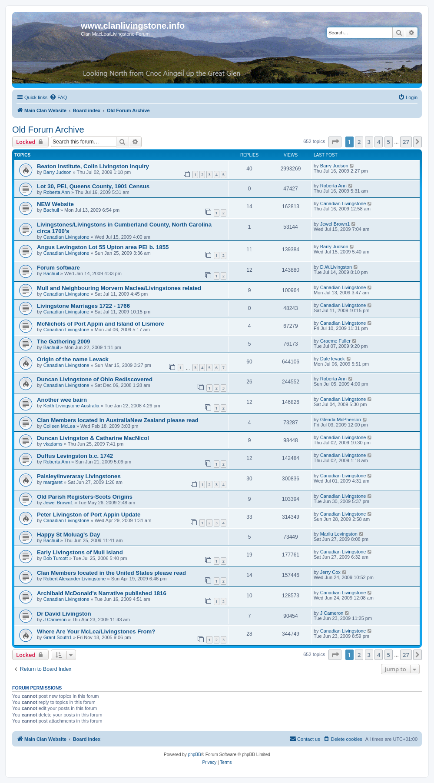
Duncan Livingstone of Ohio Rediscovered (94, 379)
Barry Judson (57, 172)
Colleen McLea (59, 426)
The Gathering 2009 (63, 341)
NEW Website (55, 204)
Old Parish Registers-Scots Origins (85, 496)
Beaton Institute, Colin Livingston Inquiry (93, 166)
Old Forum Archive (48, 129)
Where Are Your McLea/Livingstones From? (96, 631)
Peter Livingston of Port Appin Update (88, 514)
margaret (53, 482)
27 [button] (406, 142)
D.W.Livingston (336, 267)
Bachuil (51, 210)
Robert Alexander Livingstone (74, 578)
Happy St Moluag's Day (68, 534)
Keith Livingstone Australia (71, 405)
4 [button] (378, 142)
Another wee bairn (62, 399)
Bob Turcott (55, 558)
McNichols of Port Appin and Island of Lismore (100, 323)
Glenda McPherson (340, 419)
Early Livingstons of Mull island (80, 552)
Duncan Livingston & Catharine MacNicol (93, 438)
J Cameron (55, 619)
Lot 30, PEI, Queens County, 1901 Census (93, 186)
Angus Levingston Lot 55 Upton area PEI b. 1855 (103, 247)
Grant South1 (57, 637)
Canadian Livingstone (343, 203)
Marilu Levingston (339, 533)
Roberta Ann (56, 192)
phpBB (194, 754)
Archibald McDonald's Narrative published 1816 (101, 593)
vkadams (53, 443)
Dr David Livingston (64, 613)
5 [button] (388, 142)
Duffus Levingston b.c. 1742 (75, 456)
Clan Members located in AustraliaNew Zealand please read (118, 420)
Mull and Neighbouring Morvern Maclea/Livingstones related (119, 288)
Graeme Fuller (335, 340)
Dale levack (332, 358)
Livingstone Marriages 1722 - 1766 (83, 306)
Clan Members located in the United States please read (111, 573)
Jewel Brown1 (335, 224)
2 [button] (359, 142)
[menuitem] (58, 97)
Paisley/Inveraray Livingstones (79, 476)
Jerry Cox (330, 572)
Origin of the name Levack (73, 359)
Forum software (58, 267)
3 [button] (369, 142)
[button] (334, 142)
